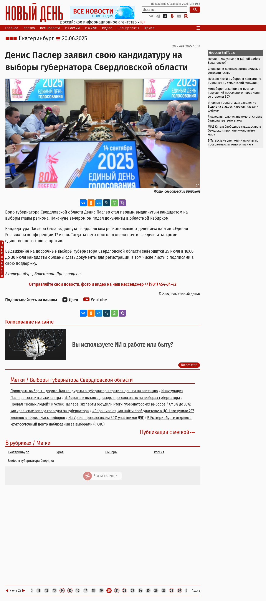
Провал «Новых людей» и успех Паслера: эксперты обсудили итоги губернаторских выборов (87, 404)
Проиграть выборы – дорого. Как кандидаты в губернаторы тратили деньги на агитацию (84, 391)
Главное (11, 28)
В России (72, 28)
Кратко (29, 28)
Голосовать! (189, 365)
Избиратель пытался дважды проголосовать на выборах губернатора (122, 397)
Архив (149, 28)
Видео (107, 28)
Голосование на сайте (29, 322)
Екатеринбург (36, 38)
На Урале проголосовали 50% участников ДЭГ (106, 417)
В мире (91, 28)
